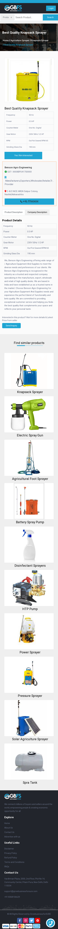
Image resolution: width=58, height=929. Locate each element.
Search (50, 17)
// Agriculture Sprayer (19, 40)
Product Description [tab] (14, 212)
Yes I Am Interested (23, 155)
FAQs (6, 866)
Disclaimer (9, 849)
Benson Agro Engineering (18, 167)
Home (6, 40)
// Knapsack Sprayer (39, 40)
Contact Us (9, 832)
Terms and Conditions (14, 862)
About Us (8, 828)
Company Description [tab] (37, 212)
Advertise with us (12, 837)
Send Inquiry (11, 325)
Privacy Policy (10, 853)
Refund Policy (10, 857)
